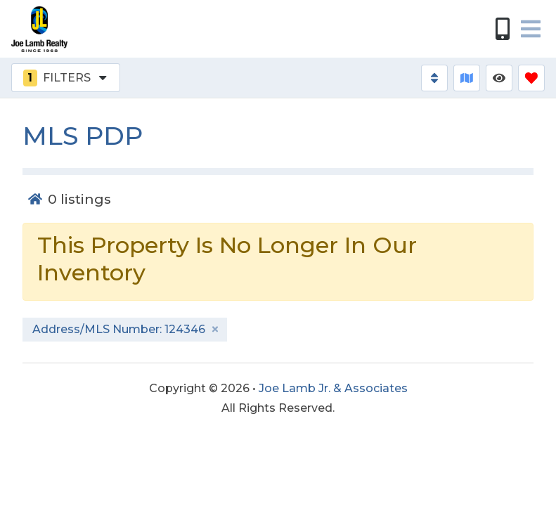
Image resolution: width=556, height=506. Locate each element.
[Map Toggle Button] (466, 78)
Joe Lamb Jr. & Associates (333, 388)
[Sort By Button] (434, 78)
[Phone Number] (503, 29)
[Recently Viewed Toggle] (499, 78)
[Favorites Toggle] (531, 78)
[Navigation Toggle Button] (531, 29)
